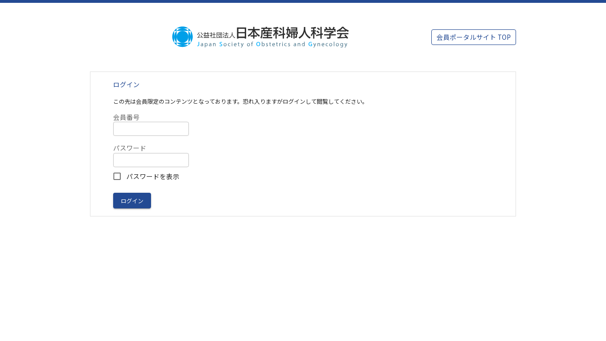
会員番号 (126, 117)
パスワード (129, 148)
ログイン (132, 200)
